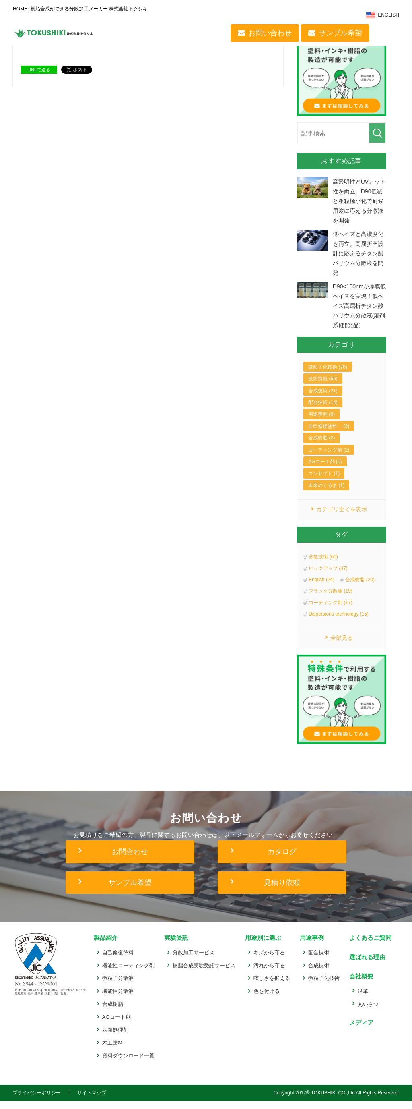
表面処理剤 (115, 1038)
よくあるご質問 (369, 946)
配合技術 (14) (323, 410)
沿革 (363, 998)
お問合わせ (130, 860)
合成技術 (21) (323, 398)
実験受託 (175, 946)
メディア (360, 1029)
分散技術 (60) (323, 565)
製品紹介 (105, 946)
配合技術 (318, 961)
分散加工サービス (193, 961)
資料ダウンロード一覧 (128, 1064)
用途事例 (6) (321, 422)
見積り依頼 (282, 891)
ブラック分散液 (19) (330, 599)
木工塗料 (112, 1051)
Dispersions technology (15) (339, 622)
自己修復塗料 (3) (328, 433)
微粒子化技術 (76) (327, 374)
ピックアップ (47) (328, 576)
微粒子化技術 (324, 986)
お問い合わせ (270, 33)
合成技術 (318, 973)
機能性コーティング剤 (128, 973)
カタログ (282, 860)
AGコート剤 (116, 1025)
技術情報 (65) (323, 386)
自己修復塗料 (118, 961)
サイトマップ (91, 1101)
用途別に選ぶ (262, 946)
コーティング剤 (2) (328, 457)
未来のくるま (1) (326, 492)
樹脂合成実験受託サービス (204, 973)
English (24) (321, 587)
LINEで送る (38, 69)
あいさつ (368, 1011)
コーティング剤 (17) (330, 610)
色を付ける (266, 999)
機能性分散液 (118, 999)
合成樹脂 (112, 1012)
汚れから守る (269, 973)
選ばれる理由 (366, 965)
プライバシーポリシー (36, 1101)
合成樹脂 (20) (360, 587)
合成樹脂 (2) (321, 445)
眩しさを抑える (271, 986)
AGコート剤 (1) (325, 469)
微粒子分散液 (118, 986)
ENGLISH (389, 15)
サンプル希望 (341, 33)
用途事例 (311, 946)
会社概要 (360, 983)
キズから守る (269, 961)
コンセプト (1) (324, 481)
